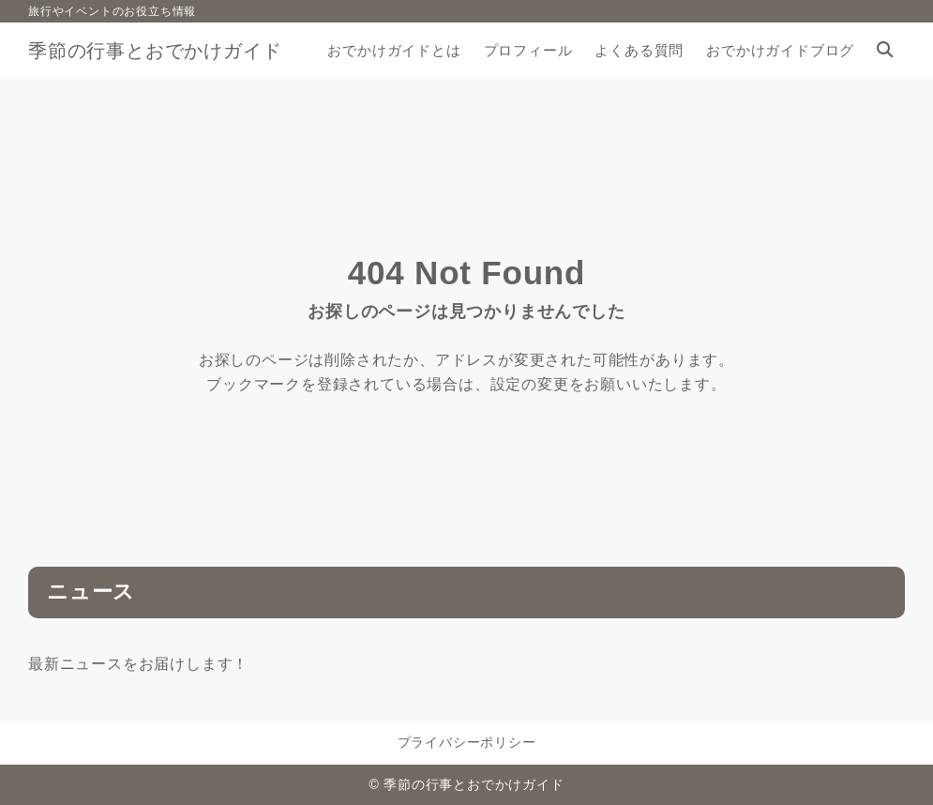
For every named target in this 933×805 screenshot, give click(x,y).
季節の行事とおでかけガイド (154, 50)
